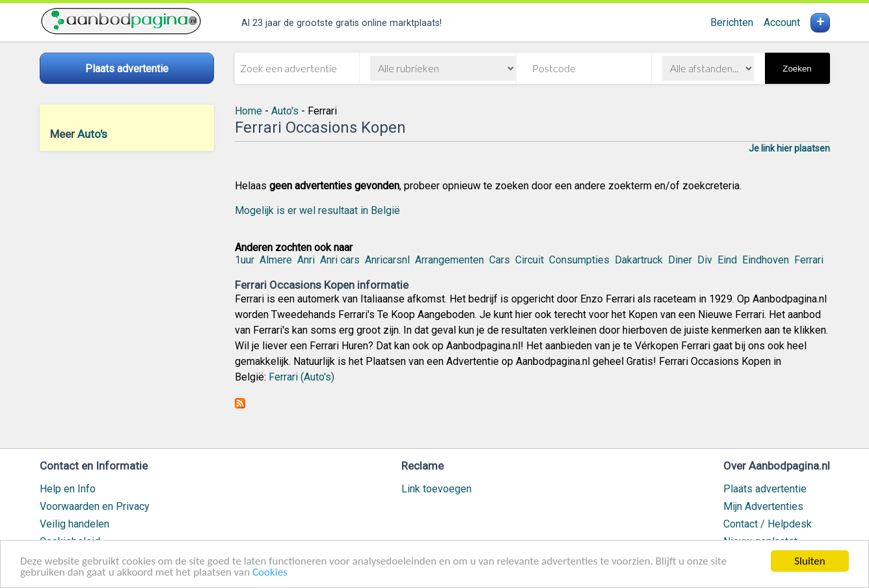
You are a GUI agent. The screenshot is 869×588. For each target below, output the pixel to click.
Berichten (731, 22)
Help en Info (68, 489)
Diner (680, 260)
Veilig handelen (74, 524)
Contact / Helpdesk (767, 524)
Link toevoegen (436, 489)
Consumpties (579, 260)
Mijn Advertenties (763, 506)
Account (782, 22)
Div (704, 260)
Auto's (92, 133)
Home (248, 111)
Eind (727, 260)
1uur (244, 260)
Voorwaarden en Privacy (95, 506)
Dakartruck (639, 260)
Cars (499, 260)
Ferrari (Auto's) (301, 377)
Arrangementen (449, 260)
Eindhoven (765, 260)
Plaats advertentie (765, 489)
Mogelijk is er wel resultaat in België (317, 210)
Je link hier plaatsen (789, 148)
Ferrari (808, 260)
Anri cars (340, 260)
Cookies (269, 573)
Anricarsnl (387, 260)
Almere (276, 260)
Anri (306, 260)
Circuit (529, 260)
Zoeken (796, 69)
